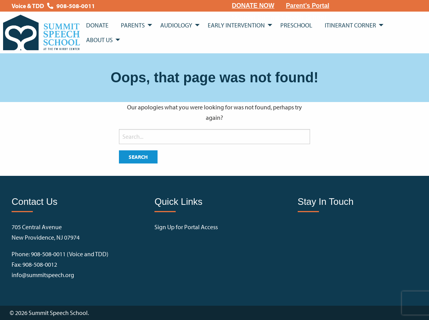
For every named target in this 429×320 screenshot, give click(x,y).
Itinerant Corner (350, 25)
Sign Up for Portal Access (186, 227)
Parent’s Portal (307, 5)
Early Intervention (236, 25)
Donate (97, 25)
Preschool (296, 25)
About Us (99, 40)
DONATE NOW (253, 5)
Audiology (176, 25)
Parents (133, 25)
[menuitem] (253, 6)
